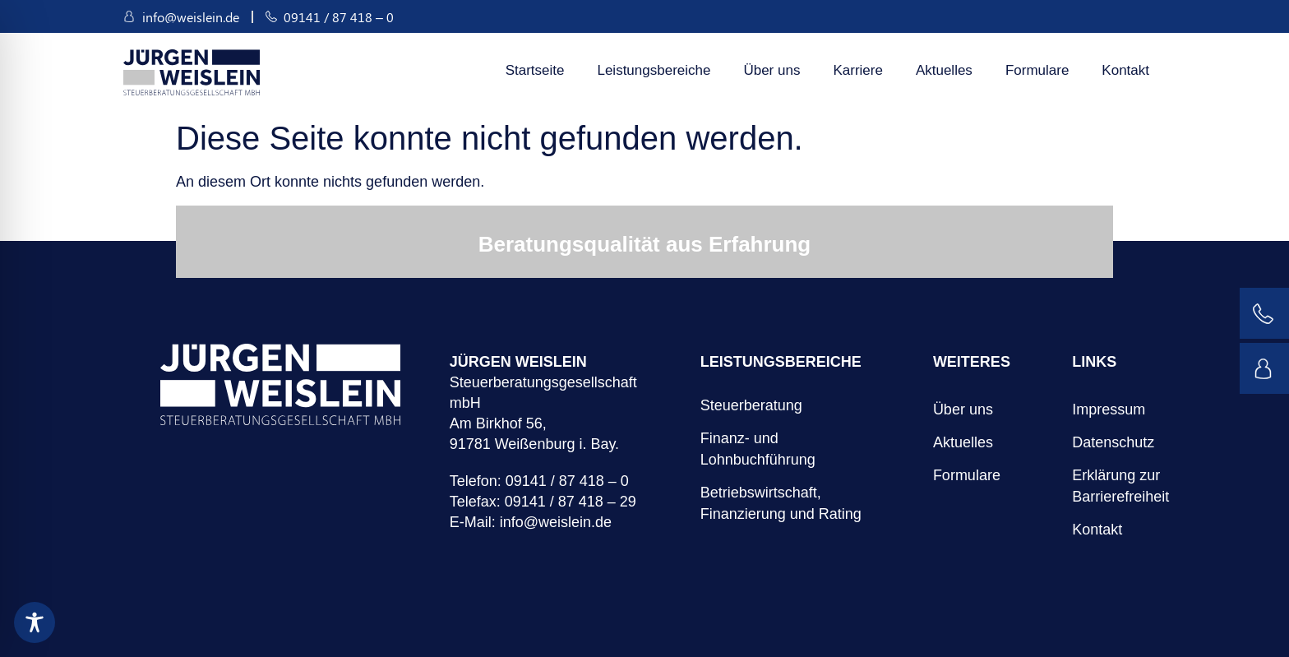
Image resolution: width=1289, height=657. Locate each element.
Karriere (857, 70)
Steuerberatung (751, 405)
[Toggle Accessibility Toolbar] (34, 622)
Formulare (1037, 70)
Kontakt (1125, 70)
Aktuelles (944, 70)
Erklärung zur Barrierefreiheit (1096, 486)
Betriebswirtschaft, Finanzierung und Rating (781, 503)
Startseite (535, 70)
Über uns (771, 70)
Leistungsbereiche (653, 70)
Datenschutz (1096, 442)
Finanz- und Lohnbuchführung (757, 449)
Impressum (1096, 409)
